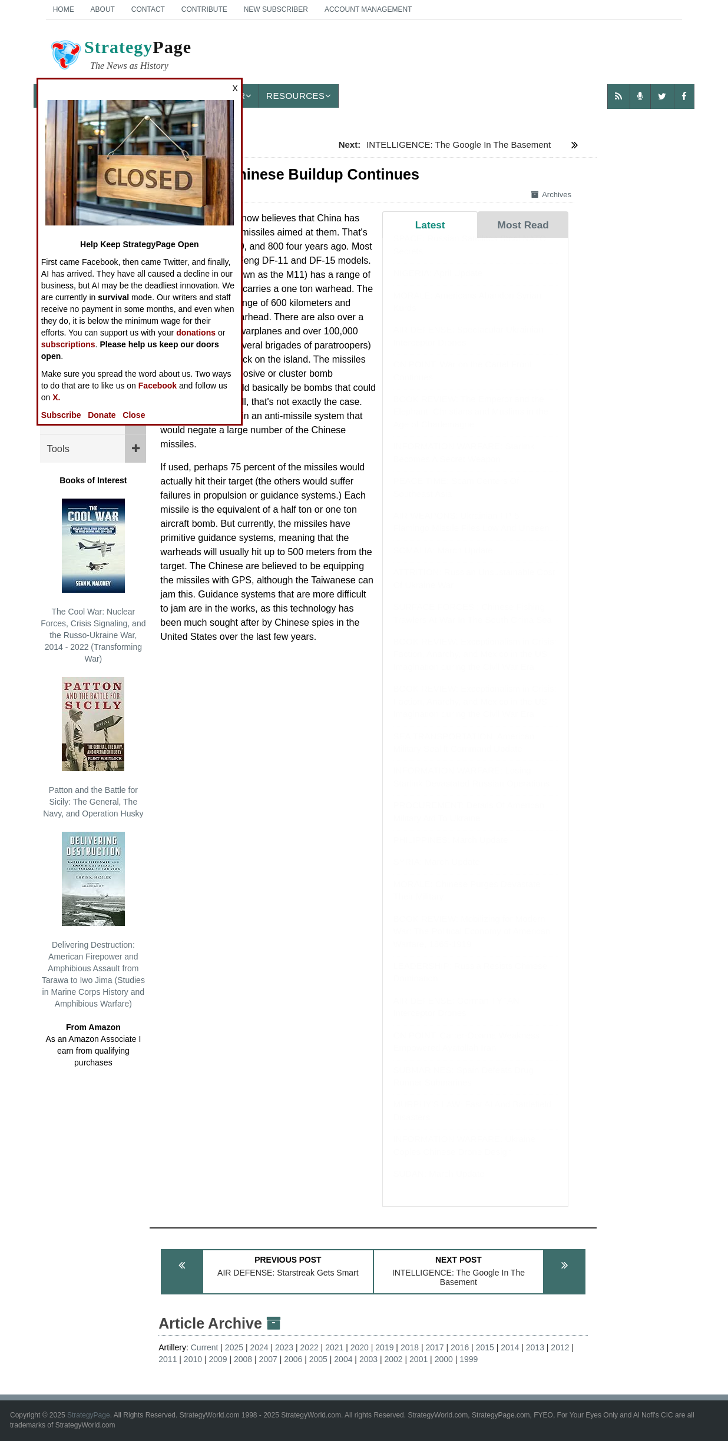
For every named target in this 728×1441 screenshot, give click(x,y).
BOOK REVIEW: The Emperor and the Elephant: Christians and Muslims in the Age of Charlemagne (470, 423)
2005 (318, 1359)
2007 (268, 1359)
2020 (359, 1347)
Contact (148, 9)
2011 (167, 1359)
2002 (393, 1359)
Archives (551, 194)
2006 (293, 1359)
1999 (468, 1359)
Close (134, 415)
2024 (259, 1347)
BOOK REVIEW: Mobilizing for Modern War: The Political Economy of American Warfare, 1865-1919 (471, 943)
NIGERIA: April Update (437, 285)
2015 (485, 1347)
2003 (368, 1359)
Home (63, 9)
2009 (218, 1359)
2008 (243, 1359)
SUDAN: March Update (438, 1185)
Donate (101, 415)
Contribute (204, 9)
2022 (309, 1347)
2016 (460, 1347)
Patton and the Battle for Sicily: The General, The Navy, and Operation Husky (93, 747)
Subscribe (61, 415)
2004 (343, 1359)
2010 (193, 1359)
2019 (384, 1347)
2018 (410, 1347)
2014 (510, 1347)
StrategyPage (88, 1415)
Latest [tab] (430, 225)
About (103, 9)
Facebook (157, 385)
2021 (334, 1347)
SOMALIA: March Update (442, 562)
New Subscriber (276, 9)
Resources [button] (298, 96)
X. (56, 397)
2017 (434, 1347)
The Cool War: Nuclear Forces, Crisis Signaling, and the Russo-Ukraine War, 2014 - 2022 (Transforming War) (93, 581)
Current (205, 1347)
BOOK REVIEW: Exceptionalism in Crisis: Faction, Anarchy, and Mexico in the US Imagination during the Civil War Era (474, 665)
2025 (234, 1347)
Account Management (368, 9)
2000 (444, 1359)
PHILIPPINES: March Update (450, 851)
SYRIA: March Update (436, 873)
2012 (560, 1347)
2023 (284, 1347)
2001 (418, 1359)
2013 (535, 1347)
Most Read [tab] (523, 225)
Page (120, 56)
